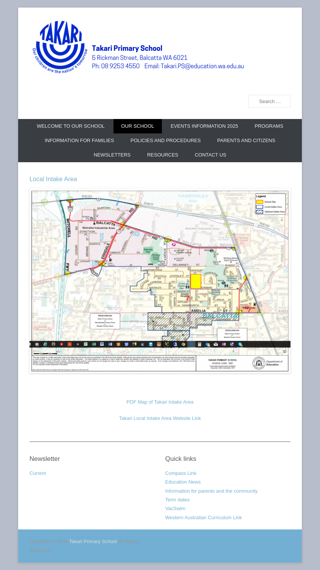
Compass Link (180, 473)
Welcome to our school (70, 126)
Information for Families (79, 140)
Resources (162, 155)
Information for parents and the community (211, 491)
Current (38, 473)
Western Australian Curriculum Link (203, 517)
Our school (137, 126)
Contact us (210, 155)
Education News (183, 482)
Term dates (177, 500)
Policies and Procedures (165, 140)
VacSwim (175, 508)
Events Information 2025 (204, 126)
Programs (269, 126)
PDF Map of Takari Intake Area (160, 402)
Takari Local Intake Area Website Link (160, 418)
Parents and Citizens (246, 140)
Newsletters (112, 155)
